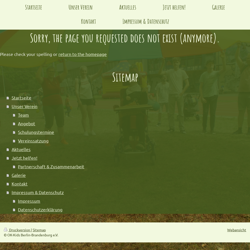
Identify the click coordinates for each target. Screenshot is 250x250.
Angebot (26, 123)
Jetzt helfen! (24, 157)
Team (23, 114)
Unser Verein (24, 106)
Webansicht (236, 229)
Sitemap (39, 229)
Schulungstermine (36, 132)
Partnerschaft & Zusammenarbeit (51, 166)
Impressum (29, 200)
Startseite (21, 97)
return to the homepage (82, 54)
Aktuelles (21, 149)
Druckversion (17, 229)
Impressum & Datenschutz (38, 192)
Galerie (19, 175)
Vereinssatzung (33, 140)
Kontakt (20, 183)
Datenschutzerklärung (40, 209)
